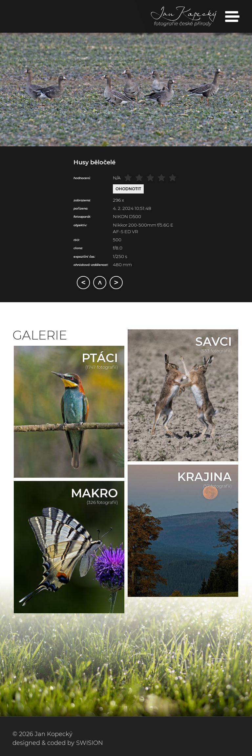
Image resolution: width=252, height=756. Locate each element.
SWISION (89, 743)
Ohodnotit (128, 188)
